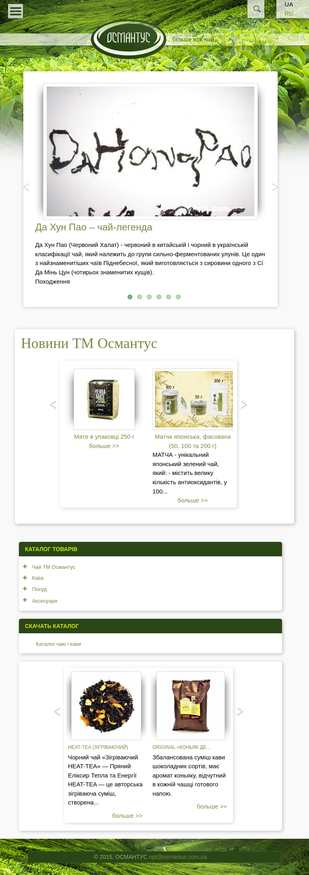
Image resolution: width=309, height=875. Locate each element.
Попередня (27, 187)
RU (288, 13)
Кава (37, 578)
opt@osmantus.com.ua (178, 857)
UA (289, 4)
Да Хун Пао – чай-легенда (93, 227)
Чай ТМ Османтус (53, 567)
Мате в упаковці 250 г (104, 436)
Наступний (274, 187)
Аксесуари (44, 601)
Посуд (39, 589)
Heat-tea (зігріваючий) (98, 747)
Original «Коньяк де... (181, 747)
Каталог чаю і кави (58, 644)
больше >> (104, 445)
